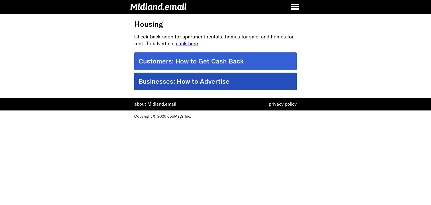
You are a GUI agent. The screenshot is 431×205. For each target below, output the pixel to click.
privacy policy (283, 104)
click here (187, 43)
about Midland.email (155, 104)
